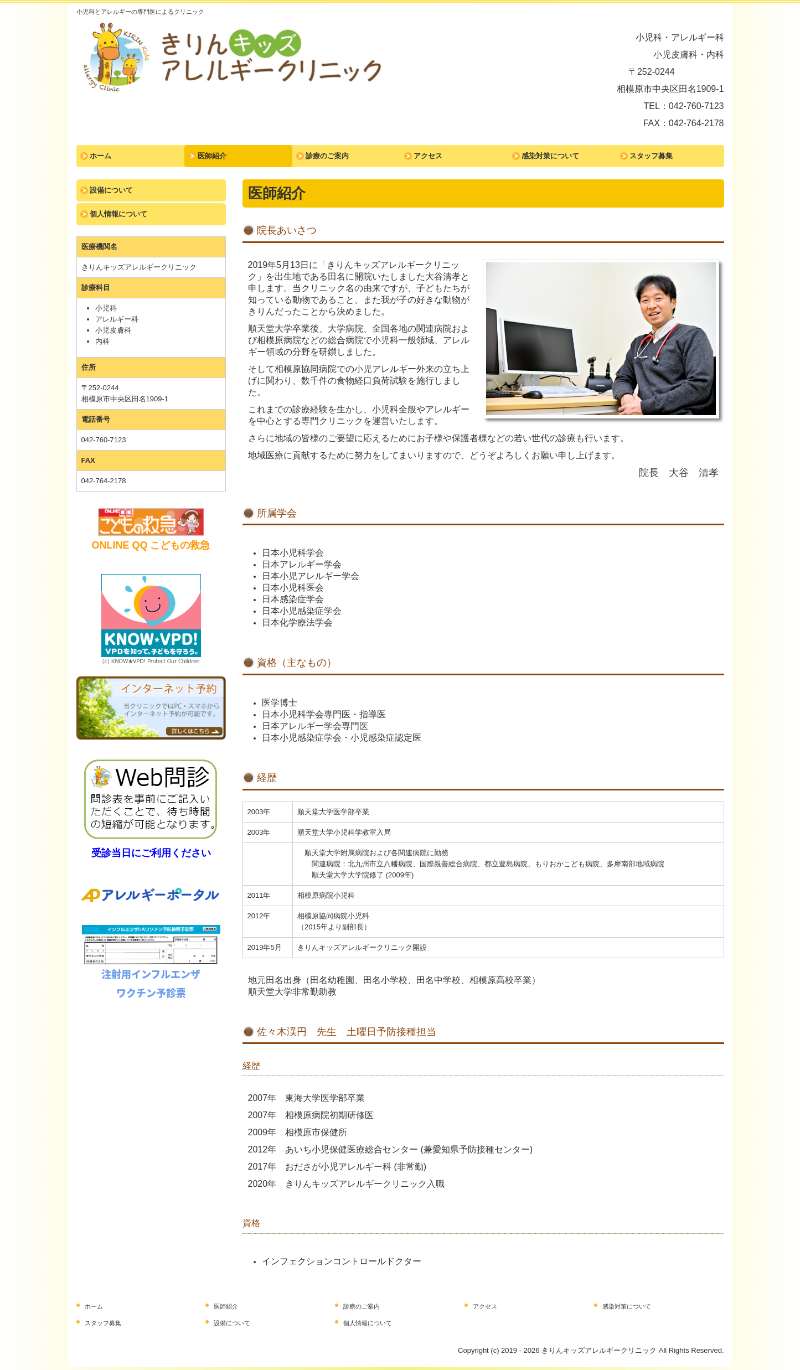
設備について (111, 190)
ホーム (100, 156)
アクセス (428, 156)
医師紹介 (212, 156)
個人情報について (118, 214)
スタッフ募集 (651, 156)
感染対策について (550, 156)
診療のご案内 (327, 156)
